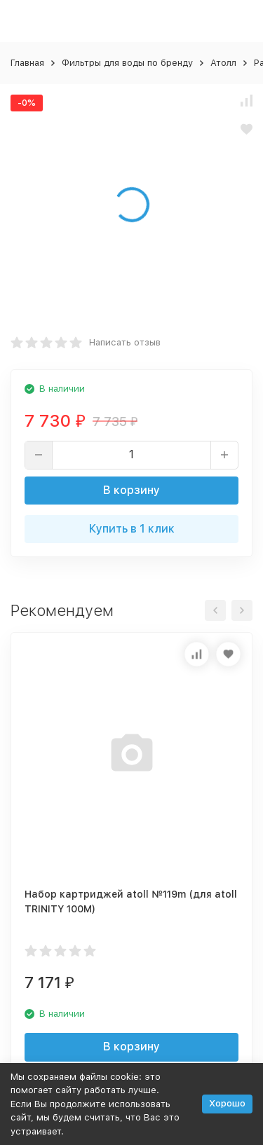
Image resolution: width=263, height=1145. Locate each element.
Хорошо (227, 1103)
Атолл (223, 62)
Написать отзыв (125, 342)
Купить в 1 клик (132, 528)
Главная (27, 62)
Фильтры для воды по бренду (127, 62)
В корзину (131, 490)
